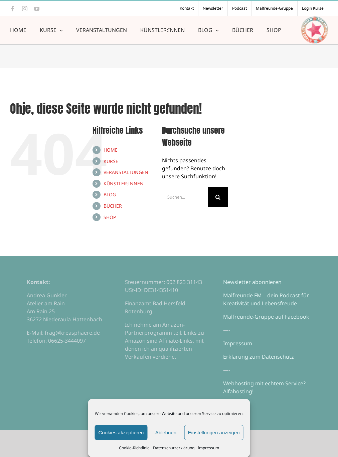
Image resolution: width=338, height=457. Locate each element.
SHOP (110, 217)
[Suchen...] (185, 197)
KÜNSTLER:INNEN (124, 183)
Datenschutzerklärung (173, 448)
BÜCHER (113, 206)
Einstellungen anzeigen (213, 432)
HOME (111, 150)
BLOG (110, 194)
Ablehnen (165, 432)
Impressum (208, 448)
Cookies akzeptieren (121, 432)
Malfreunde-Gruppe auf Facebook (266, 316)
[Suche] (218, 197)
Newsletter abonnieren (252, 282)
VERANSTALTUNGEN (126, 172)
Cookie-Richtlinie (134, 448)
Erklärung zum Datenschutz (258, 356)
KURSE (111, 161)
